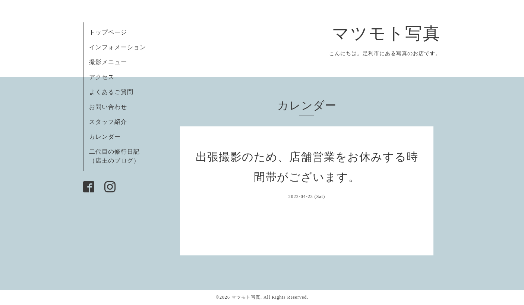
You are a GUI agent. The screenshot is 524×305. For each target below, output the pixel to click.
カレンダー (105, 136)
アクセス (101, 77)
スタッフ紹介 (108, 122)
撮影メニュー (108, 62)
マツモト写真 (386, 33)
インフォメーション (117, 47)
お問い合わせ (108, 107)
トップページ (108, 32)
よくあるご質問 (111, 92)
